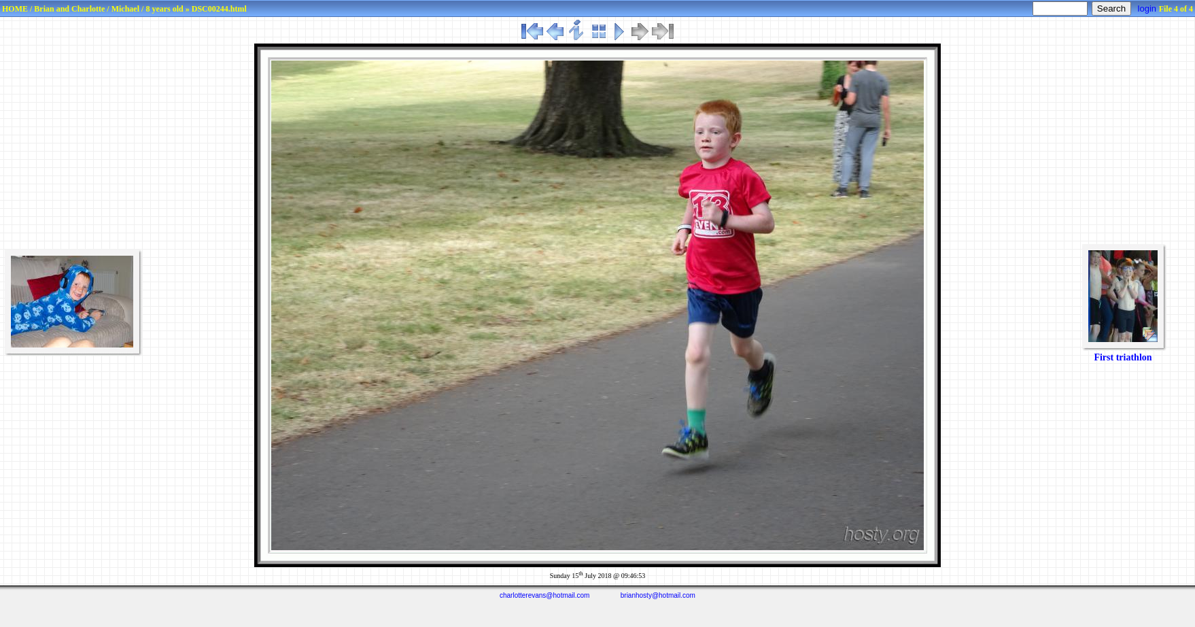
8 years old (164, 9)
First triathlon (1122, 357)
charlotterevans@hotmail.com (544, 595)
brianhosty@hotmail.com (658, 595)
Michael (125, 9)
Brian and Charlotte (69, 9)
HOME (15, 9)
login (1147, 8)
